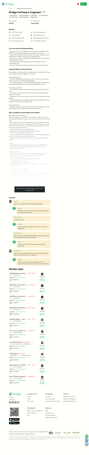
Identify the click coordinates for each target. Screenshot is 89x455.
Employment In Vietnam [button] (51, 429)
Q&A (28, 427)
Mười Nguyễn (17, 217)
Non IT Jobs (30, 413)
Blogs (46, 422)
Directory (66, 406)
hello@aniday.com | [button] (17, 444)
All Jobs (29, 408)
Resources (48, 420)
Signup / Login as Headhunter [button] (35, 422)
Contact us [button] (12, 411)
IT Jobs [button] (29, 411)
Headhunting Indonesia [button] (69, 413)
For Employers (49, 406)
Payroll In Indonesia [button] (50, 427)
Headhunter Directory (69, 408)
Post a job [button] (48, 408)
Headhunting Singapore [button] (69, 411)
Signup (83, 4)
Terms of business (50, 411)
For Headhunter (31, 420)
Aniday (22, 446)
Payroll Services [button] (49, 425)
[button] (14, 208)
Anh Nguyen (17, 251)
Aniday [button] (20, 208)
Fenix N (16, 201)
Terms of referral (31, 425)
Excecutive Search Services (52, 413)
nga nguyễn (17, 233)
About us (11, 409)
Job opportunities (32, 406)
